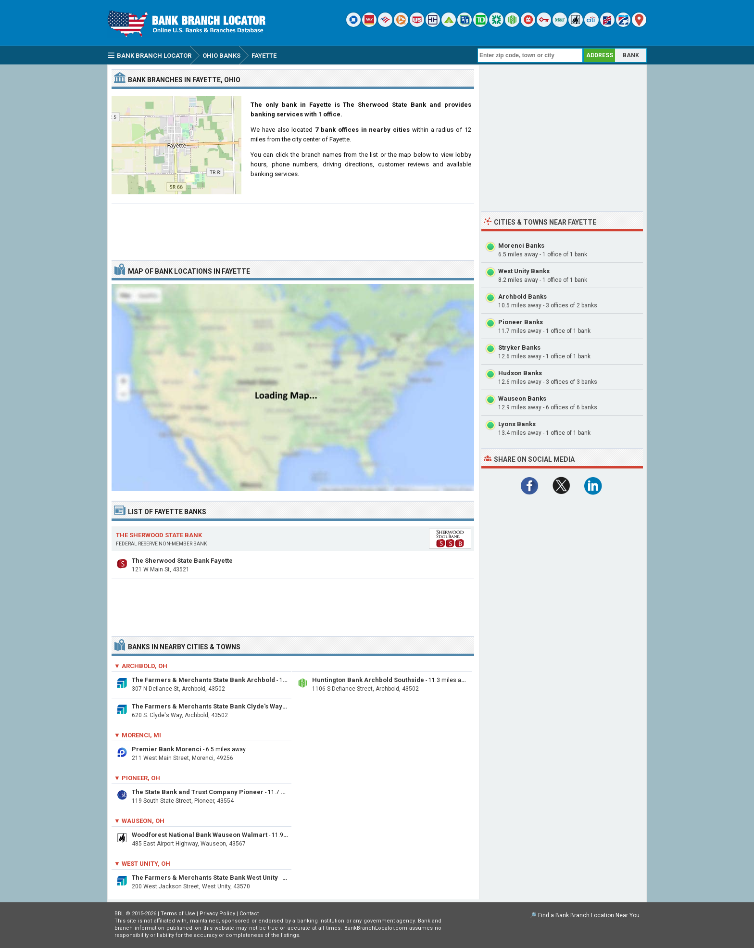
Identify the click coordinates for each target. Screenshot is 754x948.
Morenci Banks (521, 245)
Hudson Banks (520, 373)
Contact (249, 913)
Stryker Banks (519, 347)
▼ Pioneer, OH (137, 778)
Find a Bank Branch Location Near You (589, 915)
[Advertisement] (293, 228)
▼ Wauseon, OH (139, 820)
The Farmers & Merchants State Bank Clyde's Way (207, 706)
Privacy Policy (217, 913)
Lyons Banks (517, 424)
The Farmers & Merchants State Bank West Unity (205, 877)
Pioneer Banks (520, 322)
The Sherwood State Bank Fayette (182, 560)
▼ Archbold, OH (140, 666)
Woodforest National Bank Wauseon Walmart (199, 834)
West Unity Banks (524, 271)
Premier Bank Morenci (166, 749)
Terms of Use (178, 913)
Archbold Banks (522, 296)
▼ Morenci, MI (137, 735)
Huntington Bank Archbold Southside (368, 679)
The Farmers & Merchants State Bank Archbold (203, 679)
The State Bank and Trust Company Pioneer (198, 792)
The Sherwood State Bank (159, 535)
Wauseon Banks (522, 398)
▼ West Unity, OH (142, 863)
